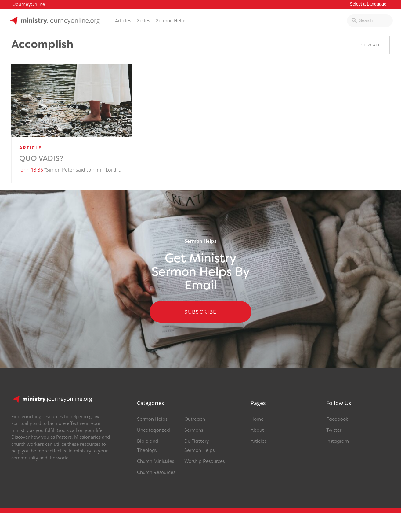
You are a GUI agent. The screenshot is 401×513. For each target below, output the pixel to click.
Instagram (337, 441)
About (257, 430)
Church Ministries (155, 461)
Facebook (337, 419)
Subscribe (200, 311)
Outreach (194, 419)
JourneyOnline (29, 4)
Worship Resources (204, 461)
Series (143, 21)
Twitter (333, 430)
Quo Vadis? (41, 158)
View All (370, 45)
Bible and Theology (147, 445)
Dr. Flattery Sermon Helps (199, 445)
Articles (123, 21)
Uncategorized (153, 430)
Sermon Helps (171, 21)
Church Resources (156, 472)
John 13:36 (31, 169)
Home (257, 419)
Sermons (193, 430)
